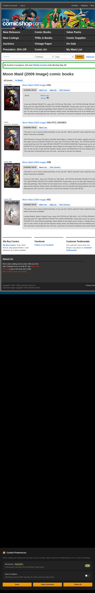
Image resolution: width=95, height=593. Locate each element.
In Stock (18, 80)
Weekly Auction (40, 65)
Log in (22, 5)
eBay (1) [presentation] (53, 205)
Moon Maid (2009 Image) (34, 85)
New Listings (11, 37)
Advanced (90, 57)
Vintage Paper (43, 43)
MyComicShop (22, 23)
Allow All (78, 584)
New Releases (11, 32)
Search (79, 57)
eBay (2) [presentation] (53, 90)
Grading (75, 5)
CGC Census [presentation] (64, 90)
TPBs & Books (43, 37)
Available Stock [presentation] (30, 90)
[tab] (29, 90)
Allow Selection (47, 584)
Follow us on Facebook (44, 245)
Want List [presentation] (43, 90)
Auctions (8, 43)
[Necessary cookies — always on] (87, 565)
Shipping (84, 5)
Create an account (10, 5)
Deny (17, 584)
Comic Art (41, 49)
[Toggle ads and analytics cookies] (87, 575)
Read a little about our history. (15, 271)
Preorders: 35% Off (14, 49)
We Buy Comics (9, 245)
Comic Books (43, 32)
